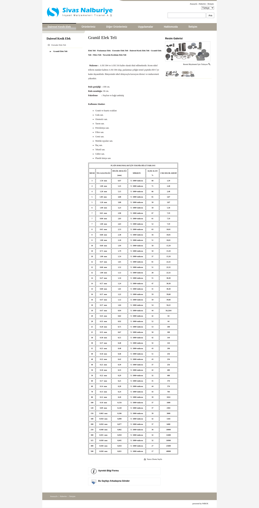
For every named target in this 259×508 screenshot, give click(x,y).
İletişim (211, 4)
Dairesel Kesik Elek (59, 26)
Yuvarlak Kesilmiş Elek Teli (114, 55)
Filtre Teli (97, 55)
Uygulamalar (145, 26)
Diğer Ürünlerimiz (116, 26)
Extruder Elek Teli (120, 50)
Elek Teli (92, 50)
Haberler (202, 4)
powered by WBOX (200, 503)
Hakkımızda (171, 26)
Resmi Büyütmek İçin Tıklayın (197, 64)
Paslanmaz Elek (104, 50)
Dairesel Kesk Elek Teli (139, 50)
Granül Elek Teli (60, 51)
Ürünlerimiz (88, 26)
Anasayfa (193, 4)
